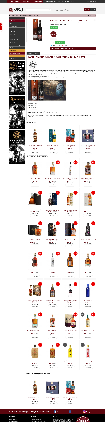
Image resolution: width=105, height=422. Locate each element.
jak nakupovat (26, 1)
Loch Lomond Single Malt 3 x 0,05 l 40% (88, 146)
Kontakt (72, 1)
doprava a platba (37, 1)
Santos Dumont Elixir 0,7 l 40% (52, 178)
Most (55, 1)
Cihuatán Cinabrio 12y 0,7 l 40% (88, 209)
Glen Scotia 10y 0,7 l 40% (52, 145)
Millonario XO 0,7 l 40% (35, 239)
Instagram (89, 412)
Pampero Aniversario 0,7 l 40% (35, 361)
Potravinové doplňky (15, 53)
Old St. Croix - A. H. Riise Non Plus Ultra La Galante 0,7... (52, 209)
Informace (30, 53)
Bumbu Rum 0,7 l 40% (35, 178)
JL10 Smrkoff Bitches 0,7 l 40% (88, 361)
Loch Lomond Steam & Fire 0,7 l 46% (70, 146)
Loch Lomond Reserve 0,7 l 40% (35, 145)
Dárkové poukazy (14, 39)
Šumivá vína (12, 31)
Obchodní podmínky (13, 419)
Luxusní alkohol (14, 37)
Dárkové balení (13, 26)
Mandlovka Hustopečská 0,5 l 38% (70, 179)
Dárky (11, 23)
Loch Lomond (34, 109)
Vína (11, 28)
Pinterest (64, 45)
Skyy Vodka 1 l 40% (88, 300)
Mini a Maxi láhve (14, 34)
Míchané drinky (13, 50)
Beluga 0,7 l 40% (52, 269)
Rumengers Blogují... (14, 56)
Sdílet (58, 45)
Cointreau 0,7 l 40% (70, 269)
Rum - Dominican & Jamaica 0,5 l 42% (88, 179)
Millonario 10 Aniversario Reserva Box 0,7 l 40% (52, 240)
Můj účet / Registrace (91, 1)
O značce (37, 53)
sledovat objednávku (14, 1)
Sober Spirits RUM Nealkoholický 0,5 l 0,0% (52, 331)
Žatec (58, 1)
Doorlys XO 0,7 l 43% (70, 239)
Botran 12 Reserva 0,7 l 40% (87, 330)
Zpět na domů (92, 15)
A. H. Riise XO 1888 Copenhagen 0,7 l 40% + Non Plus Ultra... (70, 209)
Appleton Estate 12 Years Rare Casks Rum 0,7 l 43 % (35, 270)
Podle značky (13, 58)
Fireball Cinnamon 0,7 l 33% (52, 361)
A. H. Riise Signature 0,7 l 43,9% (35, 209)
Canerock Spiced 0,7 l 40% (88, 269)
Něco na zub (13, 47)
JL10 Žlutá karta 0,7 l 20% (70, 361)
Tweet (53, 45)
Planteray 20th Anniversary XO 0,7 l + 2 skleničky (35, 301)
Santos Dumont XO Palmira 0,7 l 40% (34, 331)
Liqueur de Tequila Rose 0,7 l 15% (88, 239)
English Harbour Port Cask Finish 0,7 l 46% (70, 331)
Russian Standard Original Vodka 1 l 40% (70, 301)
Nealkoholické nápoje (15, 45)
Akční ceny (12, 20)
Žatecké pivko (13, 42)
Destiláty (17, 18)
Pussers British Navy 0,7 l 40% (53, 300)
